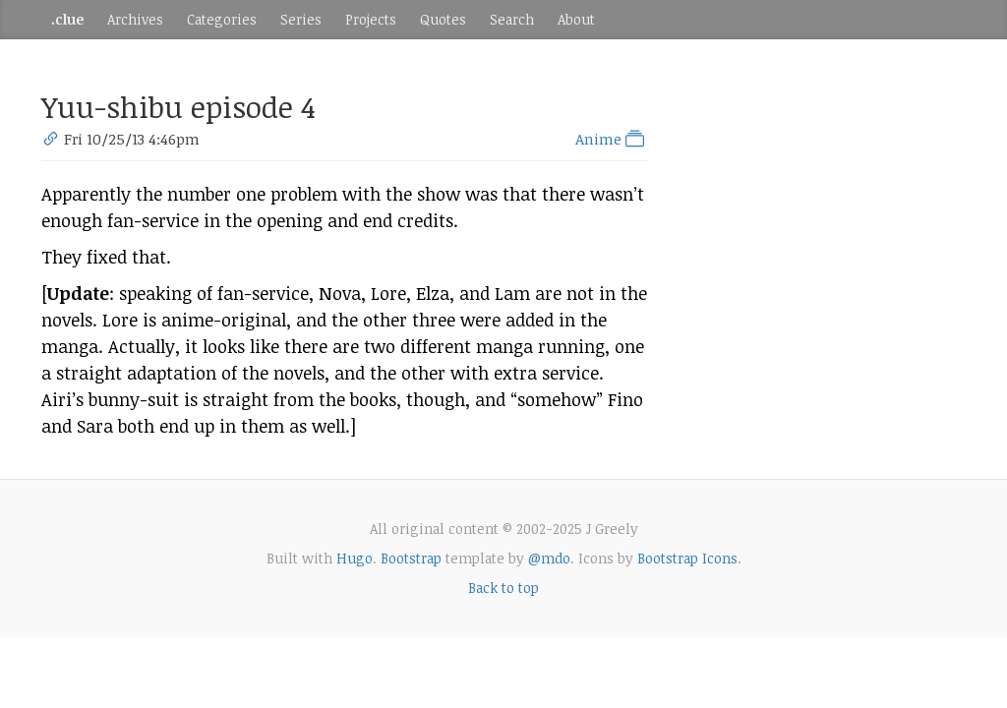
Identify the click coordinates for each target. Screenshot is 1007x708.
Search (512, 19)
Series (301, 19)
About (576, 19)
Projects (370, 19)
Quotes (443, 19)
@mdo (549, 558)
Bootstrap (411, 558)
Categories (222, 19)
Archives (135, 19)
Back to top (503, 587)
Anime (611, 138)
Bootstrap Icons (687, 558)
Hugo (354, 558)
